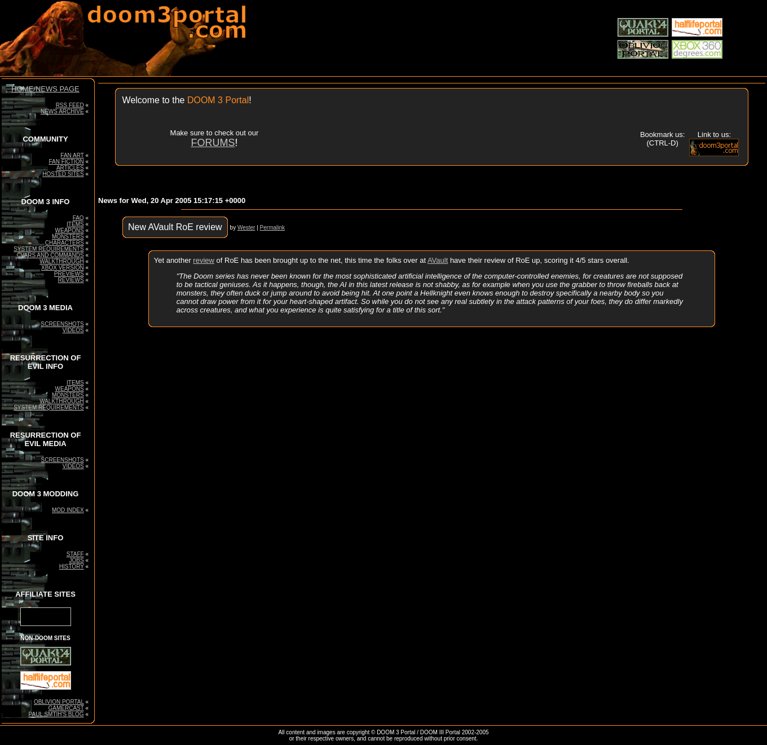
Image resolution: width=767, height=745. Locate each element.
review (203, 260)
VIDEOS (73, 330)
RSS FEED (70, 105)
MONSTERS (68, 236)
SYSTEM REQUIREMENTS (48, 249)
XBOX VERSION (62, 268)
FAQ (78, 218)
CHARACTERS (64, 243)
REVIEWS (71, 280)
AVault (437, 260)
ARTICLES (70, 168)
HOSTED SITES (62, 174)
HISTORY (71, 566)
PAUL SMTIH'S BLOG (56, 714)
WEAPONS (69, 230)
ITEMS (75, 224)
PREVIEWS (69, 274)
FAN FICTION (66, 161)
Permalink (272, 227)
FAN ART (71, 155)
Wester (246, 227)
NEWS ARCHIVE (62, 111)
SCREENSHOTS (62, 324)
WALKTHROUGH (61, 261)
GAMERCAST (65, 708)
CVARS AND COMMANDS (49, 255)
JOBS (76, 560)
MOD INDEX (68, 510)
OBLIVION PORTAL (59, 702)
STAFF (75, 554)
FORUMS (213, 142)
